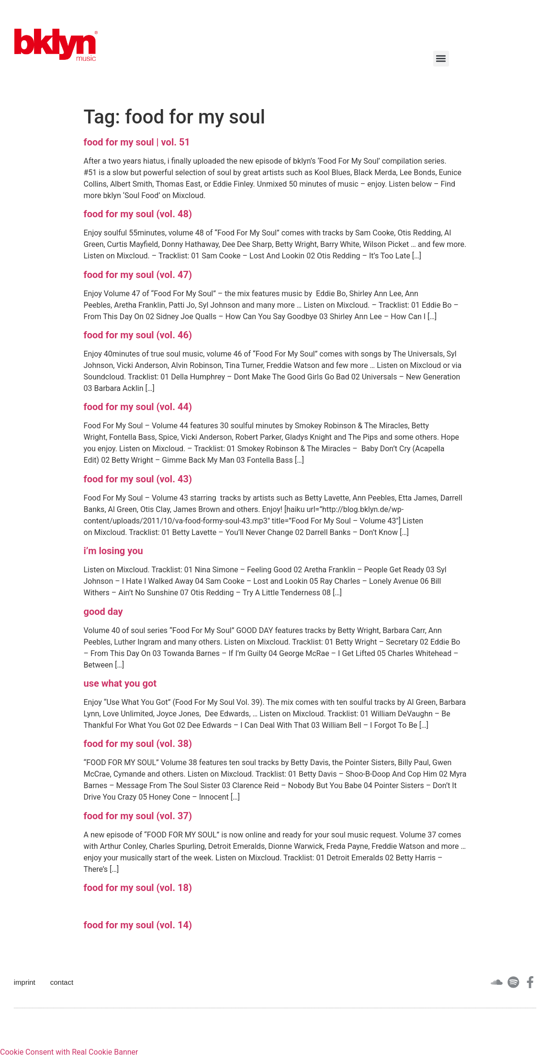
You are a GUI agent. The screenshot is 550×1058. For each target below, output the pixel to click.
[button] (441, 59)
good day (103, 611)
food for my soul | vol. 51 (137, 142)
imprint (24, 982)
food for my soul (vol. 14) (138, 925)
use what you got (120, 683)
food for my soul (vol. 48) (138, 214)
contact (61, 982)
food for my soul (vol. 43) (138, 479)
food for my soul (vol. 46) (138, 335)
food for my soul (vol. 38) (138, 743)
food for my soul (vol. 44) (138, 406)
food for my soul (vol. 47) (138, 274)
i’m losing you (113, 551)
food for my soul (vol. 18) (138, 887)
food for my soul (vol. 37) (138, 816)
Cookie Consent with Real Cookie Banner (69, 1052)
